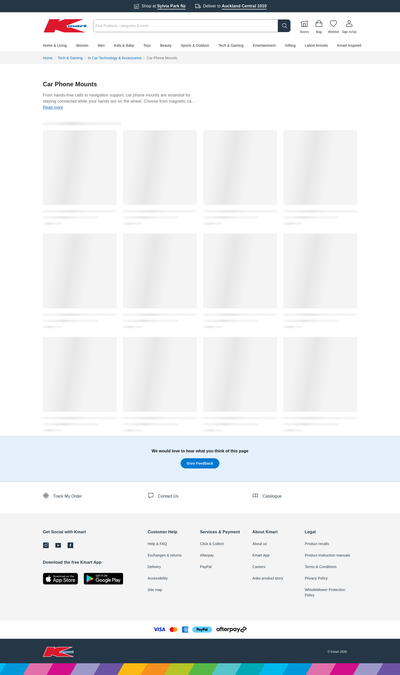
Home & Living (55, 45)
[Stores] (304, 26)
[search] (284, 25)
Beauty (166, 45)
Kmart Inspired (349, 45)
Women (82, 45)
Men (101, 45)
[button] (200, 45)
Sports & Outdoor (195, 45)
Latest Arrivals (316, 45)
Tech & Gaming (230, 45)
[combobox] (192, 25)
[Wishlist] (333, 26)
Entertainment (264, 45)
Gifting (290, 45)
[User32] (349, 26)
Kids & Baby (124, 45)
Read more (53, 107)
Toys (147, 45)
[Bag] (319, 26)
